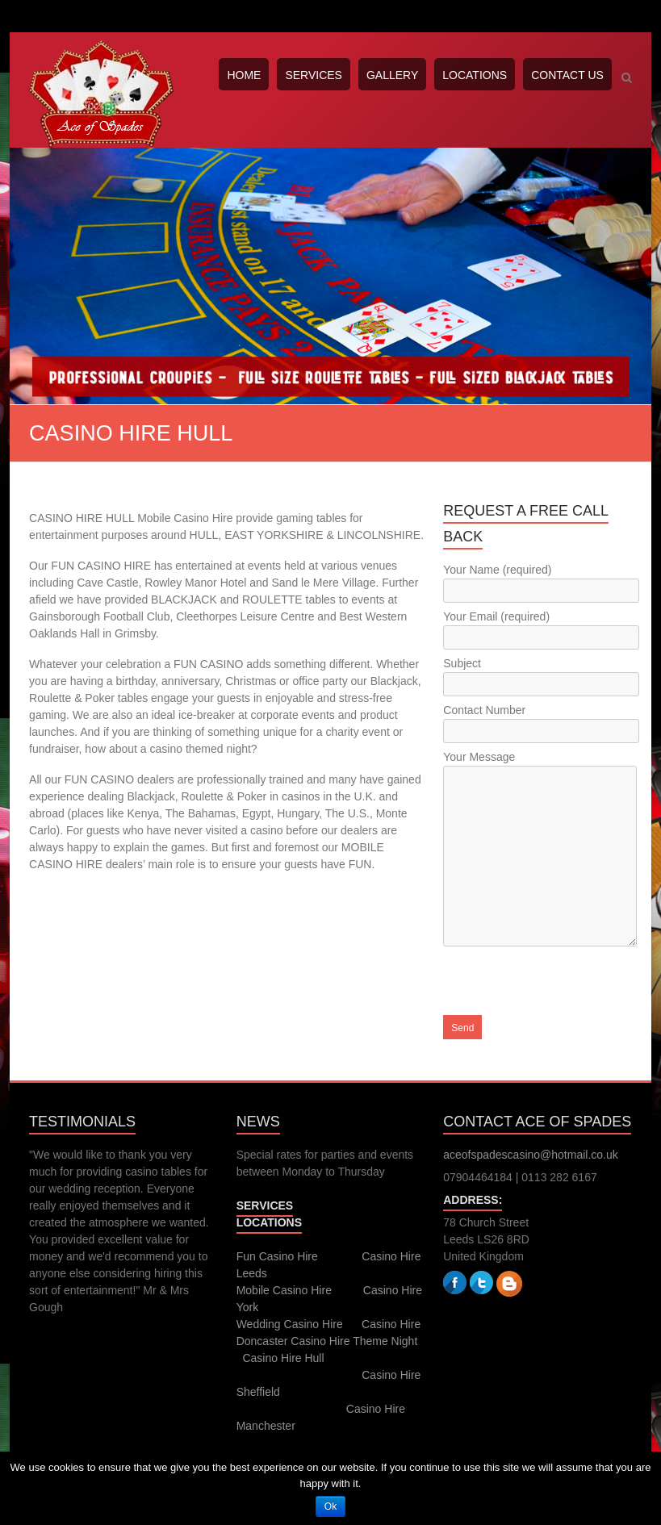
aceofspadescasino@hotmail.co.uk (530, 1154)
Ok (330, 1506)
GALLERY (392, 75)
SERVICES (313, 75)
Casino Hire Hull (283, 1358)
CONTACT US (567, 75)
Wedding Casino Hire (289, 1324)
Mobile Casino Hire (284, 1290)
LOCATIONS (474, 75)
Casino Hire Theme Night (354, 1341)
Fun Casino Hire (277, 1256)
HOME (244, 75)
